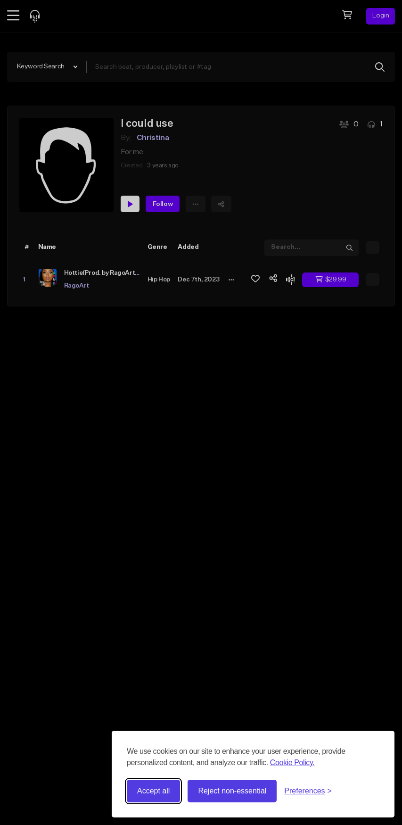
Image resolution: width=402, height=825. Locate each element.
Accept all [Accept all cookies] (153, 791)
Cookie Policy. (292, 763)
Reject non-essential (232, 791)
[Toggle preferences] (308, 791)
